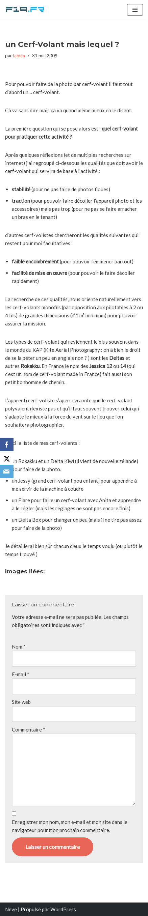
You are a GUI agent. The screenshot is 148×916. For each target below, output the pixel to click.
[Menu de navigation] (135, 10)
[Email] (7, 471)
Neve (11, 909)
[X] (7, 458)
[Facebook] (7, 444)
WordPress (63, 909)
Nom (19, 646)
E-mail (20, 674)
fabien (19, 55)
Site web (21, 702)
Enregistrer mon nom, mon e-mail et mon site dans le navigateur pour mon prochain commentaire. (69, 826)
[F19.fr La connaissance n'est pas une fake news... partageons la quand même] (25, 10)
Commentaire (28, 729)
